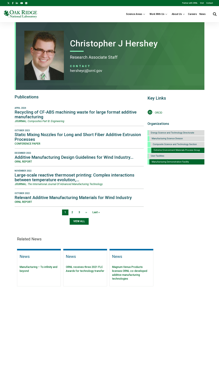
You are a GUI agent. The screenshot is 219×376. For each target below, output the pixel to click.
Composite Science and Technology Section (175, 144)
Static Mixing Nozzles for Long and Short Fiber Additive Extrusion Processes (78, 137)
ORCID (158, 112)
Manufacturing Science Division (167, 138)
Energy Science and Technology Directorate (172, 133)
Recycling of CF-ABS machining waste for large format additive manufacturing (76, 114)
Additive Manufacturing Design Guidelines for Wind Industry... (74, 157)
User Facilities (157, 156)
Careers (192, 14)
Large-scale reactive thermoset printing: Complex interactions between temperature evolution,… (74, 177)
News (202, 14)
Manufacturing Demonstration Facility (170, 162)
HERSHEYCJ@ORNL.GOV (86, 71)
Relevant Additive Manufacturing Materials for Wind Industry (73, 197)
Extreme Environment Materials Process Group (177, 150)
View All (79, 221)
